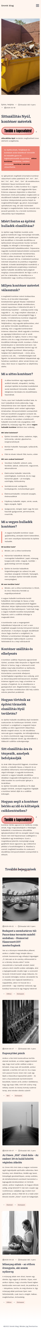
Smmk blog (7, 5)
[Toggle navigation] (37, 5)
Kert (8, 1095)
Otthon (9, 994)
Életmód (9, 1205)
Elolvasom (20, 994)
